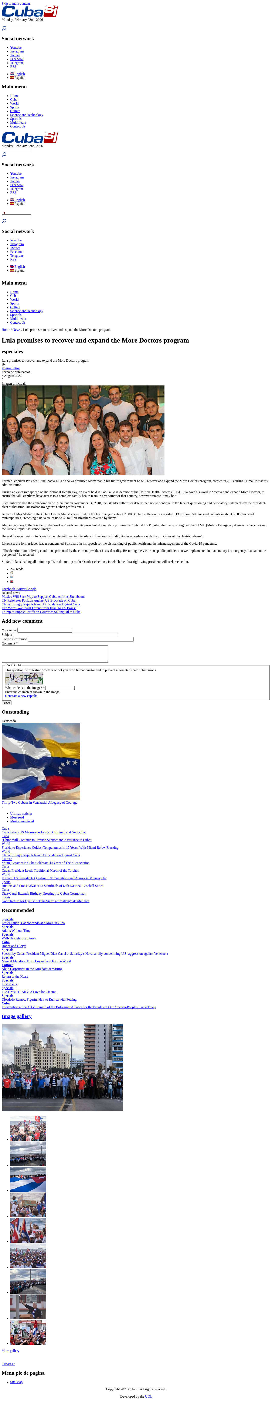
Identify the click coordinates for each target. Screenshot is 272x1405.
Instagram (17, 51)
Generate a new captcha (21, 699)
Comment (10, 643)
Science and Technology (26, 115)
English (17, 74)
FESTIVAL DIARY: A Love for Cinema (29, 995)
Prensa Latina (11, 368)
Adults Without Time (16, 934)
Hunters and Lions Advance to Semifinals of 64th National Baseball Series (52, 889)
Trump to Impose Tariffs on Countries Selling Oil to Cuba (41, 612)
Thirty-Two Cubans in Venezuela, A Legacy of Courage (39, 805)
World (14, 103)
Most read (17, 820)
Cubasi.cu (8, 1367)
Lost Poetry (9, 987)
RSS (13, 66)
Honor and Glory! (14, 949)
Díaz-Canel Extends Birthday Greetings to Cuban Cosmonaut (43, 896)
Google (31, 589)
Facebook (16, 59)
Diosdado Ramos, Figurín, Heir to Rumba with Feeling (39, 1002)
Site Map (16, 1385)
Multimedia (18, 122)
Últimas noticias (21, 817)
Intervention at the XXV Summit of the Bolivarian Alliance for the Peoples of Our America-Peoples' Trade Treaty (79, 1010)
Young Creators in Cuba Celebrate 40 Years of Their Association (45, 866)
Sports (14, 107)
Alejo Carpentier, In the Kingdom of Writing (32, 972)
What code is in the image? (25, 691)
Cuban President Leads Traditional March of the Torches (40, 873)
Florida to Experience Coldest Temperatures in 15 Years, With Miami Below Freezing (60, 851)
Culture (15, 111)
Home (14, 96)
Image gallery (17, 1019)
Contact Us (18, 126)
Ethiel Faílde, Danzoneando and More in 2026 (33, 926)
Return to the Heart (15, 980)
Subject (7, 634)
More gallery (10, 1354)
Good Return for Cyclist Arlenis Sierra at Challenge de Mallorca (45, 904)
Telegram (16, 63)
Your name (9, 630)
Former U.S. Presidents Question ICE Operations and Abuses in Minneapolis (54, 881)
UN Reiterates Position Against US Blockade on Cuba (38, 600)
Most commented (22, 824)
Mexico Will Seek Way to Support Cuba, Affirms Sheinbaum (43, 596)
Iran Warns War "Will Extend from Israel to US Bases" (39, 608)
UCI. (148, 1399)
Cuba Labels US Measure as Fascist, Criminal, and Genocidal (44, 835)
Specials (15, 118)
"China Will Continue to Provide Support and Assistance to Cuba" (47, 843)
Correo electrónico (15, 639)
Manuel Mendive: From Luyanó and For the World (36, 964)
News (16, 329)
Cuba (13, 99)
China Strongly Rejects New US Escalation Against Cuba (41, 604)
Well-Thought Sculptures (19, 941)
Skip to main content (16, 3)
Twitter (15, 55)
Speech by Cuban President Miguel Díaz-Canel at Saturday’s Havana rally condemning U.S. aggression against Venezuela (85, 957)
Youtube (16, 47)
